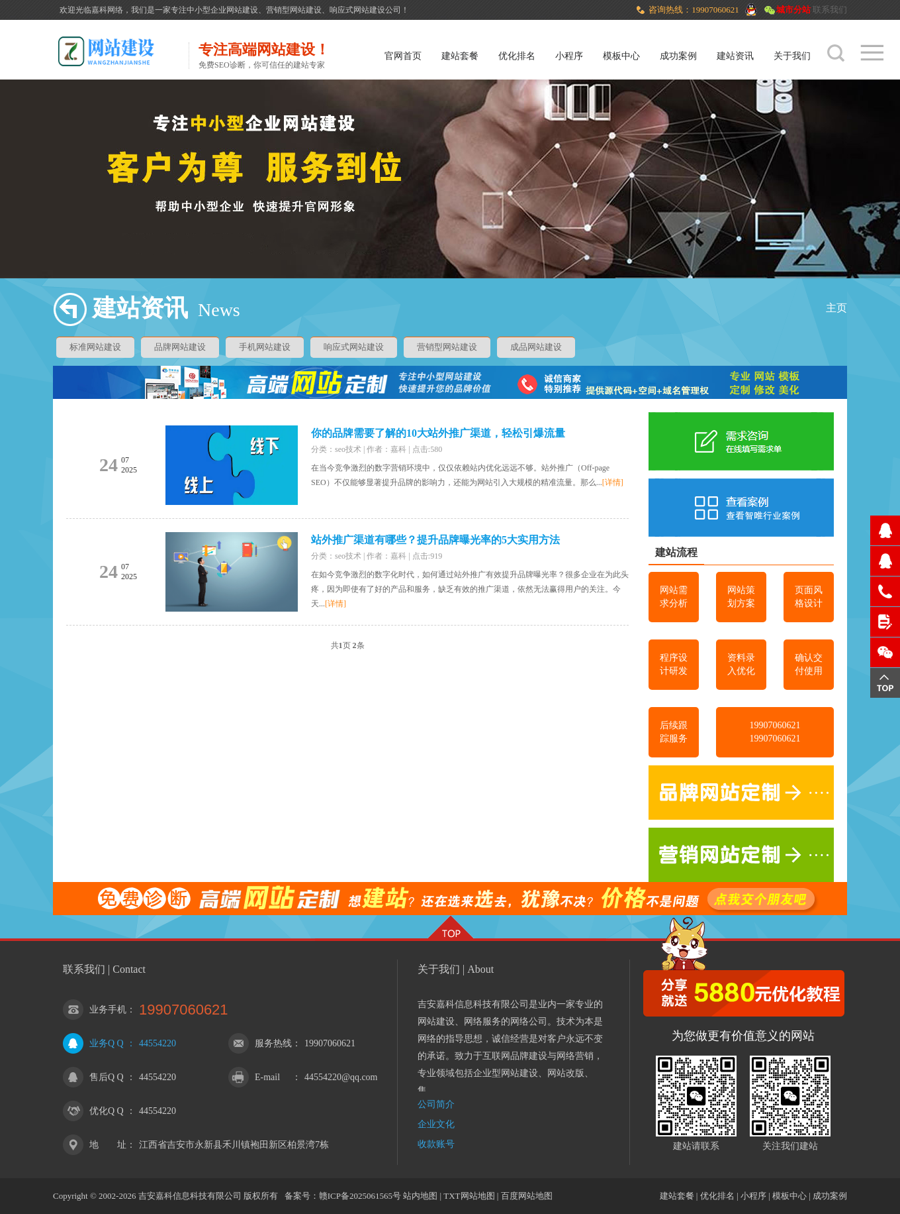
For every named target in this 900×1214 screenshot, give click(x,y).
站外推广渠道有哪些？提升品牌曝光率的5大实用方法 (435, 539)
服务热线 (273, 1043)
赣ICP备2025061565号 (360, 1196)
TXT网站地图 (468, 1196)
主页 (836, 307)
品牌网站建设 (180, 347)
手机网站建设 (265, 347)
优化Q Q (106, 1111)
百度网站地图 (527, 1196)
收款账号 (436, 1144)
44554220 (157, 1043)
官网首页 (403, 56)
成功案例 (678, 56)
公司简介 (436, 1104)
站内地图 (420, 1196)
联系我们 (830, 10)
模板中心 (621, 56)
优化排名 (516, 56)
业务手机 (107, 1010)
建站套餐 (459, 56)
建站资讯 (735, 56)
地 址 (107, 1145)
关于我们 (792, 56)
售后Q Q (106, 1077)
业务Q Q (106, 1043)
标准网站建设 (95, 347)
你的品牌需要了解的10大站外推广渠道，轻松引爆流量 (438, 433)
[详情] (612, 482)
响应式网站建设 (354, 347)
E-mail (267, 1077)
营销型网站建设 (447, 347)
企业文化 (436, 1124)
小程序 (569, 56)
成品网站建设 (536, 347)
